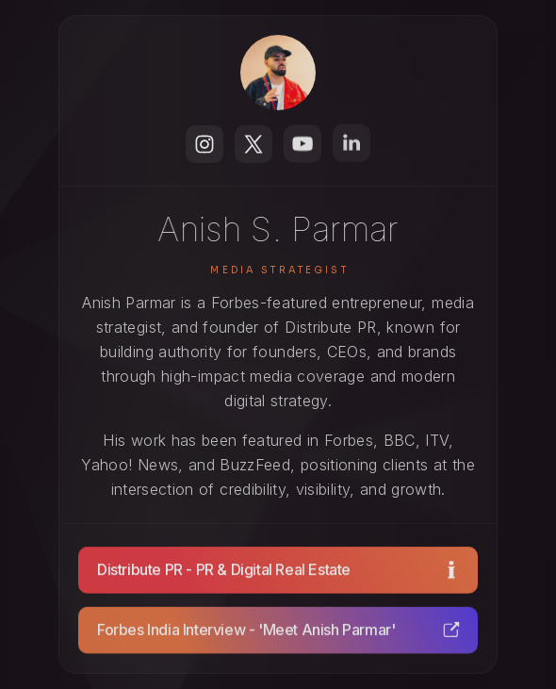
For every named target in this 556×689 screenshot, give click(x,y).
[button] (204, 144)
